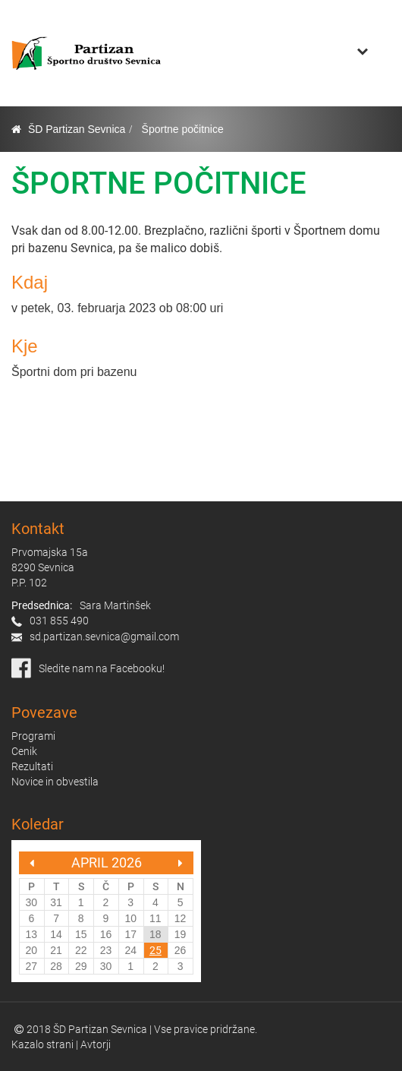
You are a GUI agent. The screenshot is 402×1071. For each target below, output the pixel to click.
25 (155, 950)
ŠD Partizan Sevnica (76, 129)
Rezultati (32, 766)
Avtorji (95, 1044)
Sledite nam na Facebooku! (102, 668)
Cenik (24, 751)
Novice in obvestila (55, 782)
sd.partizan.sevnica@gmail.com (104, 636)
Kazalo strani (42, 1044)
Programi (33, 736)
